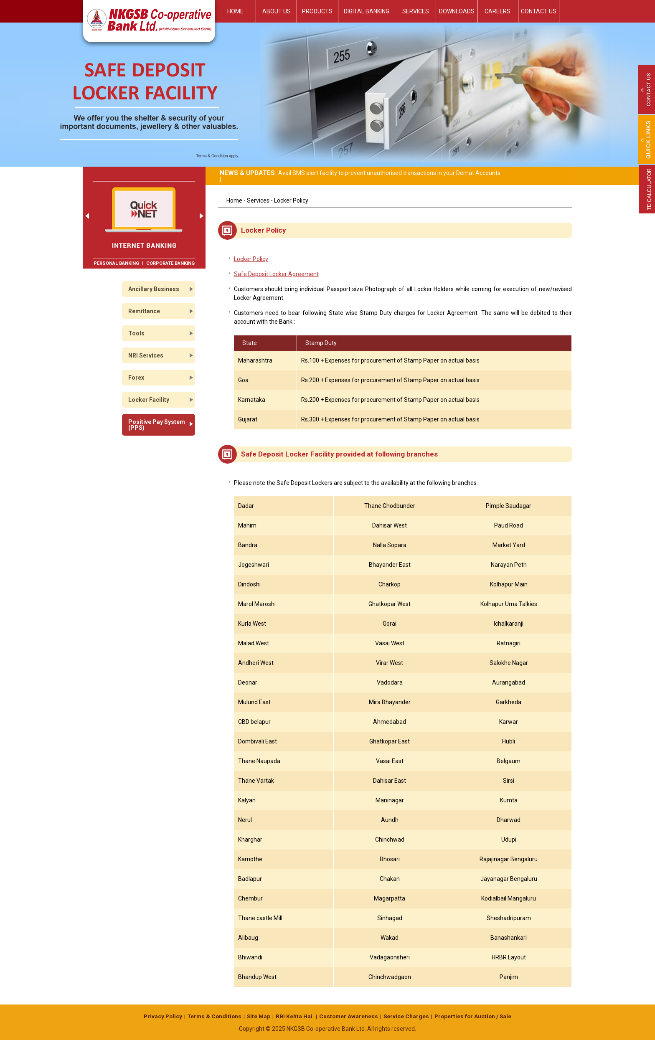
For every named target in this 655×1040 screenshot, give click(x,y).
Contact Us (538, 11)
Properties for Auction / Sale (475, 1016)
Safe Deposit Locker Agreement (276, 274)
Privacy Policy (160, 1016)
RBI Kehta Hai (295, 1016)
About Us (276, 11)
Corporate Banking (170, 263)
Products (317, 11)
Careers (497, 11)
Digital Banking (366, 11)
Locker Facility (148, 399)
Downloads (457, 11)
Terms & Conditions (213, 1016)
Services (415, 11)
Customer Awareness (349, 1016)
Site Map (258, 1016)
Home (235, 11)
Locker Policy (251, 259)
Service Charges (408, 1016)
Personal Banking (116, 263)
